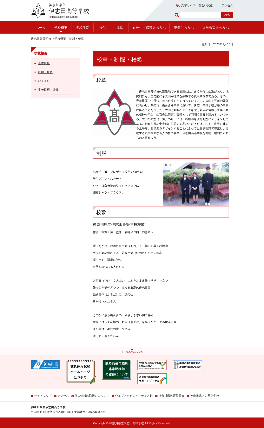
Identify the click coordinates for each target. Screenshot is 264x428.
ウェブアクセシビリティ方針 (134, 395)
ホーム (40, 27)
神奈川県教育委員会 (171, 395)
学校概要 (60, 27)
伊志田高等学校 (41, 38)
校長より (44, 81)
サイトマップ (43, 395)
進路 (120, 27)
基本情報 (44, 63)
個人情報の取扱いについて (92, 395)
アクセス (227, 5)
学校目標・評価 (48, 89)
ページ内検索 (177, 15)
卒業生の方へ (184, 27)
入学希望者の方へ (215, 27)
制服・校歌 (45, 72)
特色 (102, 27)
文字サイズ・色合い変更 (197, 5)
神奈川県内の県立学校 (204, 395)
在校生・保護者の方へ (149, 27)
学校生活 (82, 27)
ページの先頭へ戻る (132, 352)
